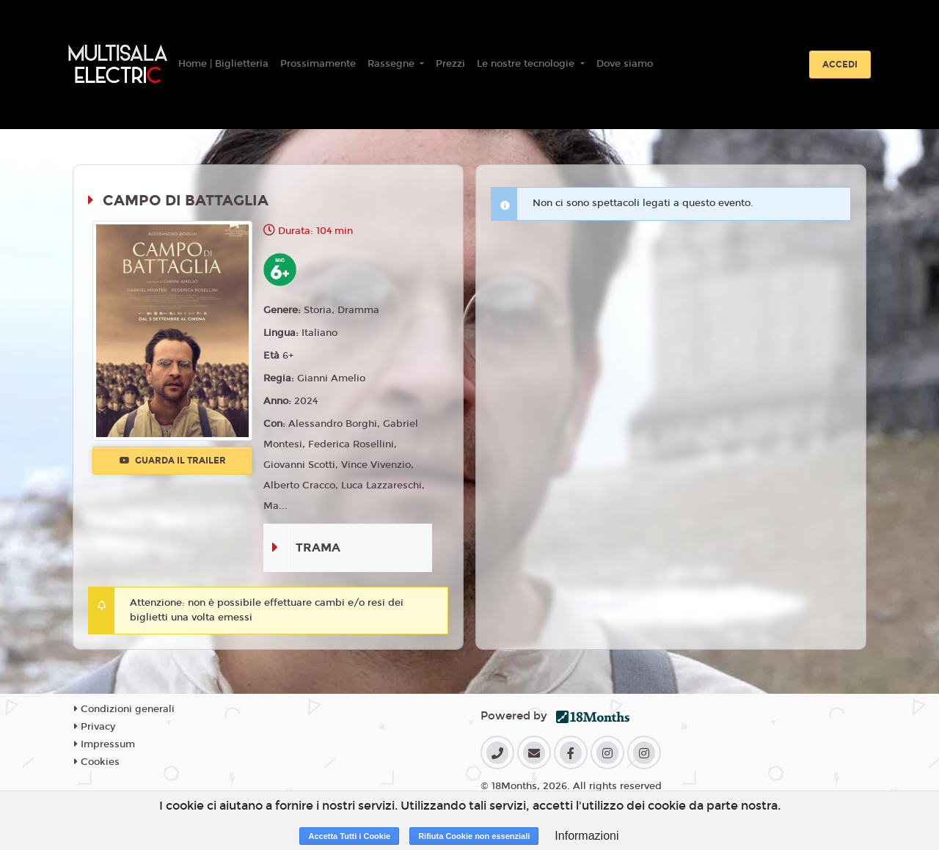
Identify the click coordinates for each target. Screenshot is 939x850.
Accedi (840, 64)
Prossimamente (318, 64)
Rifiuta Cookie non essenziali (474, 836)
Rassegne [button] (392, 64)
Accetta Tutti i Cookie (349, 836)
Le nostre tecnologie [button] (527, 64)
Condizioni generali (124, 709)
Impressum (104, 744)
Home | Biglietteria (223, 64)
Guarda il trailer (173, 460)
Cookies (97, 762)
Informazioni (586, 835)
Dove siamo (624, 64)
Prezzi (450, 64)
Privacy (94, 727)
